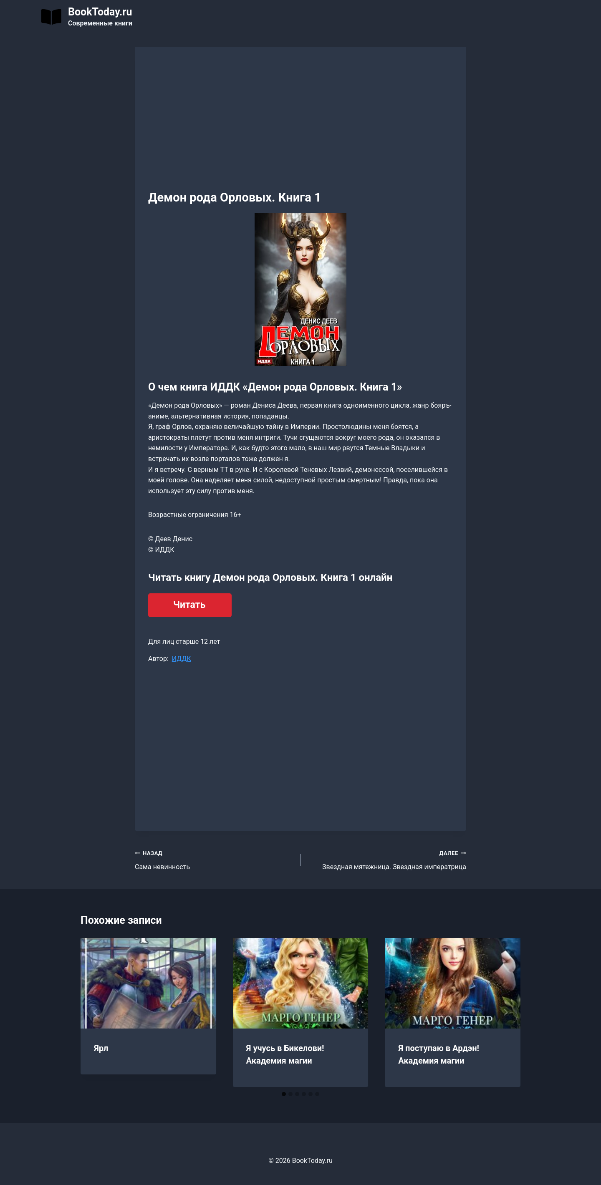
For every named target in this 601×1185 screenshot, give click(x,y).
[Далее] (505, 1012)
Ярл (101, 1048)
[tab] (284, 1094)
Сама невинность (214, 859)
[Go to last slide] (95, 1012)
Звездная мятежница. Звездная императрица (386, 859)
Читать (189, 604)
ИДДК (181, 659)
